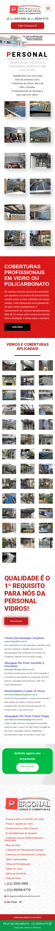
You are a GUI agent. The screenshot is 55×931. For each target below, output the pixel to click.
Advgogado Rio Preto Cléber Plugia (26, 716)
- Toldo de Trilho (12, 878)
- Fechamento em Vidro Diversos (21, 828)
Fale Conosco (27, 25)
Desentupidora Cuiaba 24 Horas (24, 691)
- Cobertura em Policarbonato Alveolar (24, 850)
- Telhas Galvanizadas (15, 859)
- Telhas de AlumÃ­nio (15, 873)
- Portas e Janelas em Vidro (18, 824)
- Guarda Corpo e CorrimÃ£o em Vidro (24, 819)
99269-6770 (37, 18)
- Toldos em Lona (13, 869)
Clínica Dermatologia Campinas (24, 638)
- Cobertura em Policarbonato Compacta (25, 854)
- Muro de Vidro (12, 845)
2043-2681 (17, 18)
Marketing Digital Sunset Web (27, 917)
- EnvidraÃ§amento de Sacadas (20, 833)
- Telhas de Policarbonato (17, 864)
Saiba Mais (17, 327)
